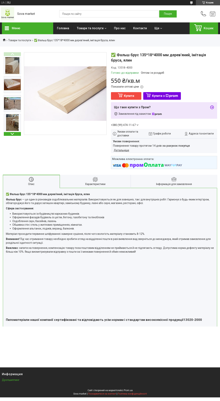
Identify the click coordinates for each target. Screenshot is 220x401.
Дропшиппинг (11, 379)
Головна (63, 28)
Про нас (120, 28)
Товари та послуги (90, 28)
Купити (129, 96)
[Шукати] (168, 13)
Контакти (140, 28)
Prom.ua (128, 390)
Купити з (165, 96)
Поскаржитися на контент (102, 393)
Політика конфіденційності (132, 393)
